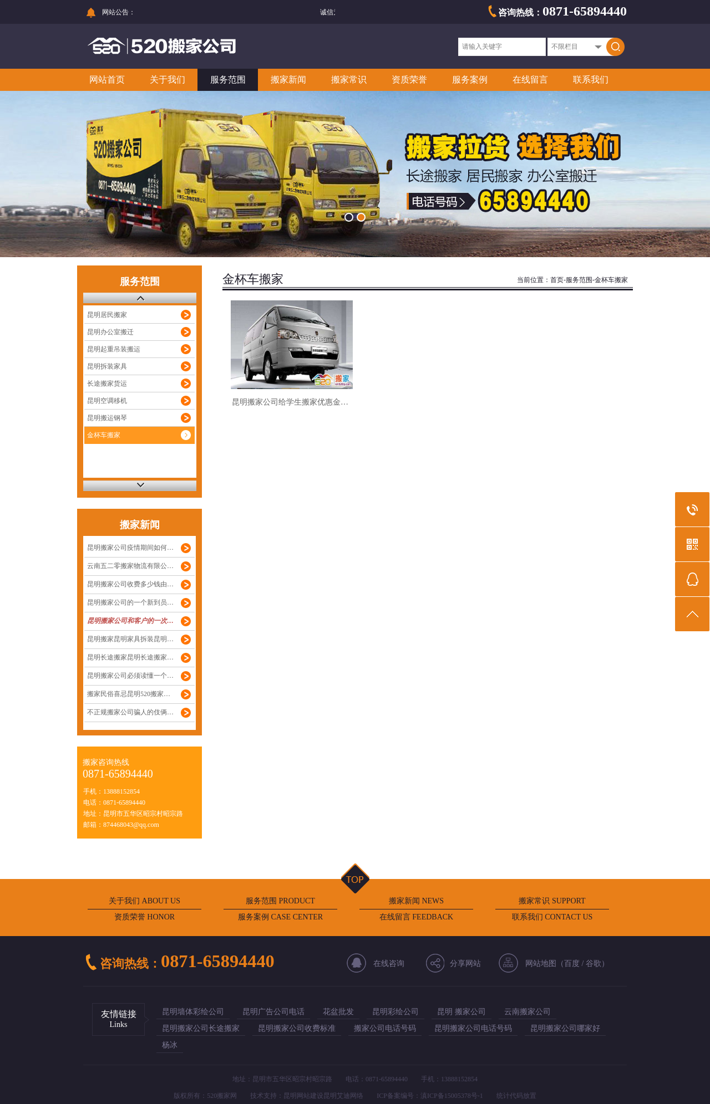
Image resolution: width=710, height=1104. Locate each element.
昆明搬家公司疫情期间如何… (130, 547)
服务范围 (228, 79)
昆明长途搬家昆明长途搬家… (130, 657)
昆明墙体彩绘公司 (193, 1012)
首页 (557, 280)
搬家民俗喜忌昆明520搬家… (128, 694)
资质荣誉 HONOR (144, 917)
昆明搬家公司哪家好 (565, 1028)
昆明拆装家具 (107, 366)
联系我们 (590, 79)
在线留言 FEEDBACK (416, 917)
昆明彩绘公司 (395, 1012)
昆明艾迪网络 (343, 1096)
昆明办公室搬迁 (110, 332)
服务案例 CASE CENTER (280, 917)
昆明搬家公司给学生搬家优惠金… (290, 402)
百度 (572, 963)
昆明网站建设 (303, 1096)
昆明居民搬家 (107, 315)
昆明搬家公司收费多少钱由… (130, 584)
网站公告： (118, 12)
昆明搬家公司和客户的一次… (130, 621)
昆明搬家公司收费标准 (297, 1028)
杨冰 (170, 1045)
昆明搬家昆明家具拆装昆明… (130, 639)
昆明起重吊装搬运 (113, 349)
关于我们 (167, 79)
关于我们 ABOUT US (144, 901)
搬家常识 (349, 79)
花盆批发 (338, 1012)
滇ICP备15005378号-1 (451, 1096)
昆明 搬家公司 (461, 1012)
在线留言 (530, 79)
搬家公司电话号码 (385, 1028)
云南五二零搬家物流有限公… (130, 566)
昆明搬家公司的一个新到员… (130, 602)
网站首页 (107, 79)
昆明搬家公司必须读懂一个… (130, 675)
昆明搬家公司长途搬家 (201, 1028)
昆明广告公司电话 (273, 1012)
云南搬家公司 (527, 1012)
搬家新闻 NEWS (416, 901)
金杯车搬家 (103, 435)
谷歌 (593, 963)
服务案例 (470, 79)
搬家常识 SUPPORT (552, 901)
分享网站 (465, 963)
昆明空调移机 (107, 401)
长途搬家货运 (107, 383)
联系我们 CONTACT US (552, 917)
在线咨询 (388, 963)
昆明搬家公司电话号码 (473, 1028)
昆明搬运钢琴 (107, 418)
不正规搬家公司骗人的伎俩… (130, 712)
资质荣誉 (409, 79)
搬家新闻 (288, 79)
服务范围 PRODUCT (280, 901)
